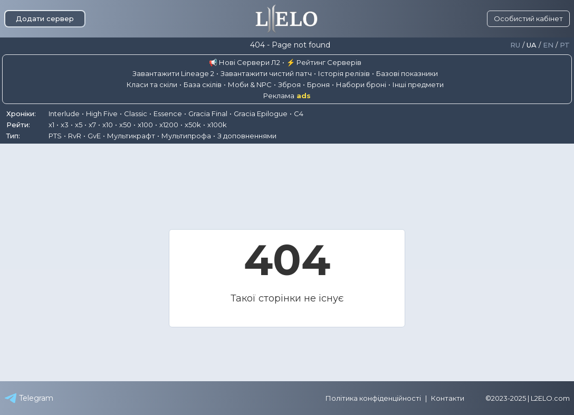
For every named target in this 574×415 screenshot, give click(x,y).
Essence (168, 113)
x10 (107, 124)
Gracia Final (207, 113)
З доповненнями (246, 135)
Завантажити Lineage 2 (173, 73)
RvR (74, 135)
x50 (125, 124)
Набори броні (361, 84)
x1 (51, 124)
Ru (515, 45)
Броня (318, 84)
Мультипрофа (186, 135)
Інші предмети (418, 84)
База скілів (203, 84)
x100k (217, 124)
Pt (565, 45)
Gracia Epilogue (261, 113)
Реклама (287, 95)
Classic (135, 113)
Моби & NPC (250, 84)
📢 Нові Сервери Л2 (244, 62)
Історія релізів (344, 73)
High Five (102, 113)
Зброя (289, 84)
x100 (145, 124)
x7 (92, 124)
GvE (94, 135)
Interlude (64, 113)
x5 (78, 124)
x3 (65, 124)
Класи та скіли (152, 84)
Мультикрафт (131, 135)
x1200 (168, 124)
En (548, 45)
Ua (532, 45)
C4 (298, 113)
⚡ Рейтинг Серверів (323, 62)
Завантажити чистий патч (266, 73)
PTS (55, 135)
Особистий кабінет (528, 18)
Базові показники (407, 73)
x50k (193, 124)
